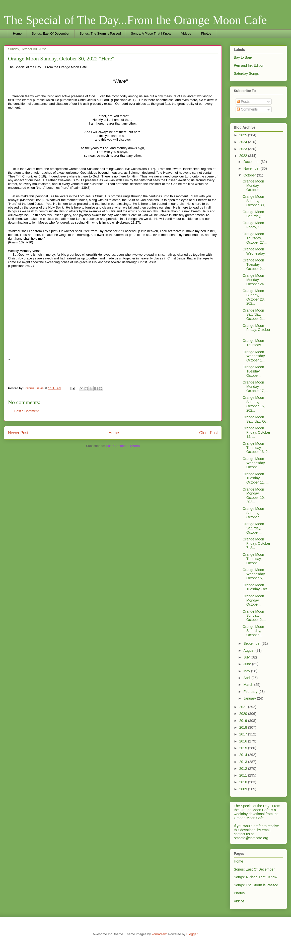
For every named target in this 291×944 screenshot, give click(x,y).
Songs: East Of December (50, 33)
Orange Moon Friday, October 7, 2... (256, 543)
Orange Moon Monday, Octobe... (253, 600)
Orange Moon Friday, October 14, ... (256, 432)
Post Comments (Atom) (123, 446)
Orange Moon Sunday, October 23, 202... (254, 297)
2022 (243, 156)
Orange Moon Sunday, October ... (253, 513)
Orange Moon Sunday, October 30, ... (256, 201)
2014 (243, 755)
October (250, 175)
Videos (186, 33)
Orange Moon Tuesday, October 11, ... (256, 478)
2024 (243, 142)
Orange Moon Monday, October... (253, 185)
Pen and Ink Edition (249, 65)
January (250, 698)
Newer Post (18, 433)
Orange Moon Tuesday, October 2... (254, 264)
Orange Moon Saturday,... (253, 214)
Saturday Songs (246, 73)
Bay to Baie (243, 57)
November (251, 168)
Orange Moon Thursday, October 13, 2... (257, 447)
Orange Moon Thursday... (253, 343)
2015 (243, 748)
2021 (243, 707)
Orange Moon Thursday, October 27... (255, 238)
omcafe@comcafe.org (251, 838)
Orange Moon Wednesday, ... (256, 251)
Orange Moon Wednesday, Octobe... (254, 463)
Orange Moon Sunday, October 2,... (254, 615)
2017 (243, 734)
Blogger (191, 934)
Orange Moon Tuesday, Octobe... (253, 371)
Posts (243, 102)
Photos (206, 33)
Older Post (208, 433)
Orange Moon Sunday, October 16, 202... (254, 404)
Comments (247, 109)
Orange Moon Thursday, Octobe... (253, 558)
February (250, 692)
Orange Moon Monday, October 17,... (255, 386)
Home (17, 33)
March (248, 685)
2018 (243, 727)
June (247, 664)
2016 (243, 741)
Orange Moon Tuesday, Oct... (256, 587)
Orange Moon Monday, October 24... (255, 279)
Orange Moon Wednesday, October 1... (254, 356)
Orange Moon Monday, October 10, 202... (254, 495)
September (252, 643)
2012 (243, 769)
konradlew (159, 934)
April (247, 678)
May (247, 671)
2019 (243, 721)
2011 (243, 775)
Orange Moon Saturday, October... (253, 528)
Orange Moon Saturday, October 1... (254, 631)
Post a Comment (26, 411)
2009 (243, 789)
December (251, 162)
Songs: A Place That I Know (151, 33)
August (249, 650)
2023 (243, 149)
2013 (243, 762)
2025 (243, 135)
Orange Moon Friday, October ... (256, 330)
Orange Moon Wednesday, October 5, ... (255, 574)
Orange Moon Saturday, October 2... (254, 314)
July (247, 657)
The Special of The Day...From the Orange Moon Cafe (135, 20)
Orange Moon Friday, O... (253, 225)
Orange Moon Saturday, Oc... (256, 419)
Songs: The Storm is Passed (100, 33)
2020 (243, 714)
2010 (243, 782)
